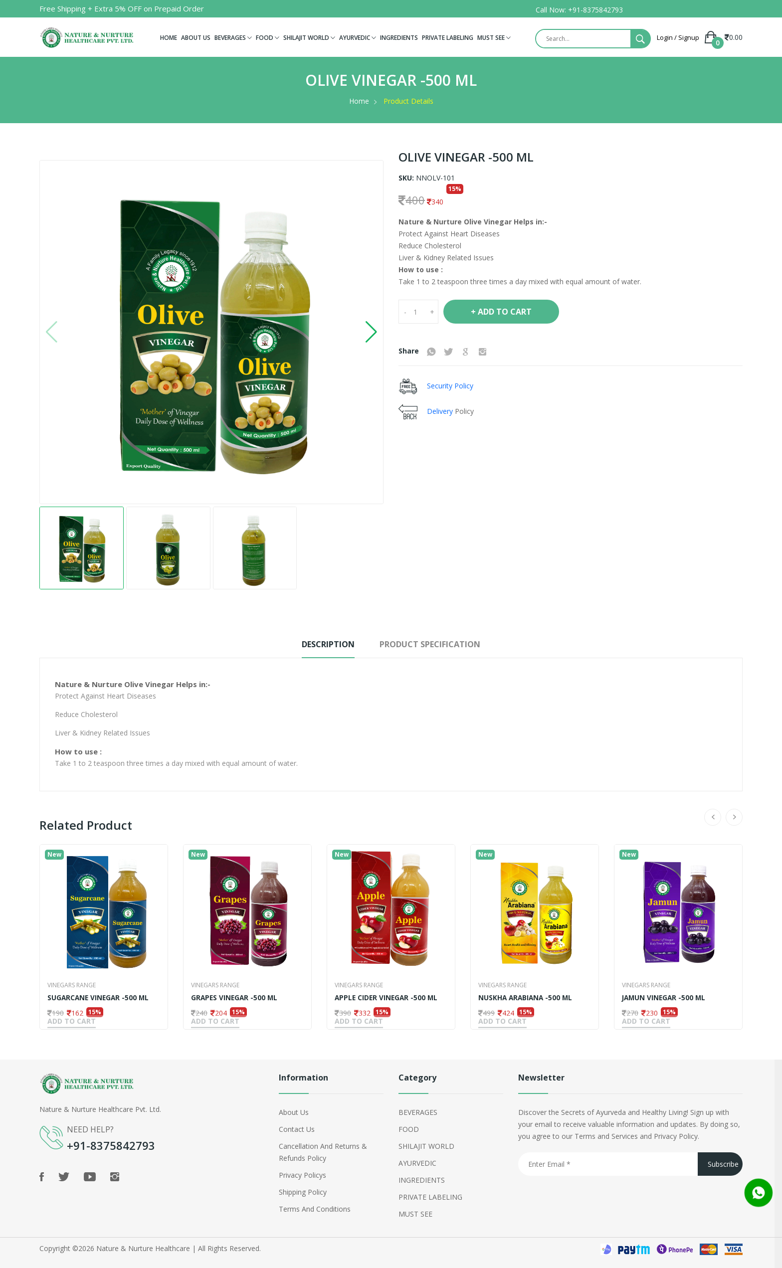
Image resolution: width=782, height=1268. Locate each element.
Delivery (441, 410)
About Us (294, 1110)
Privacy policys (302, 1173)
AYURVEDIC (357, 38)
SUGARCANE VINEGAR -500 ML (99, 997)
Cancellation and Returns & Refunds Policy (323, 1150)
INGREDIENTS (399, 37)
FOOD (267, 38)
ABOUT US (195, 37)
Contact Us (297, 1127)
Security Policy (449, 385)
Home (359, 101)
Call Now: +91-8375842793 (579, 9)
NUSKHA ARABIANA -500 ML (526, 997)
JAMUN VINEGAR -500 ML (665, 997)
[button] (371, 332)
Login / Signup (678, 37)
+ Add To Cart (501, 311)
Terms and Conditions (315, 1207)
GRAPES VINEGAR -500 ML (235, 997)
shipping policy (303, 1190)
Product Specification (438, 644)
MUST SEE (494, 38)
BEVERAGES (233, 38)
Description (317, 644)
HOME (168, 37)
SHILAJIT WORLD (309, 38)
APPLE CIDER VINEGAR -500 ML (387, 997)
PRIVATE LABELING (447, 37)
